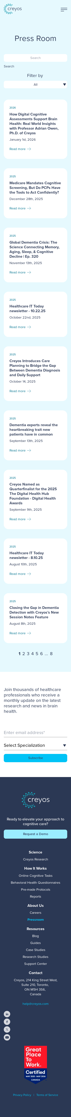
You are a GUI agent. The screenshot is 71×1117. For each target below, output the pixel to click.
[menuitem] (35, 852)
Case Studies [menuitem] (35, 949)
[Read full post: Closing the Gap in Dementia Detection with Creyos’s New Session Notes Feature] (35, 618)
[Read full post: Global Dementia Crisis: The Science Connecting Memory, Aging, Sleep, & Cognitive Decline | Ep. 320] (35, 255)
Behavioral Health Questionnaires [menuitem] (35, 882)
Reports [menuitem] (35, 896)
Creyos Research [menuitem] (35, 859)
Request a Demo (35, 834)
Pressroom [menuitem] (35, 919)
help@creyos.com (36, 1003)
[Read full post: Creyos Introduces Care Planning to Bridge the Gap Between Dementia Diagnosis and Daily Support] (35, 373)
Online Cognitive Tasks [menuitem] (35, 875)
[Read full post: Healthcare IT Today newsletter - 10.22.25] (35, 314)
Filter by (35, 76)
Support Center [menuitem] (35, 963)
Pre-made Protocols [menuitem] (35, 889)
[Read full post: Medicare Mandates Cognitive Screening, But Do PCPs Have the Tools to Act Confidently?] (35, 193)
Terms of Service (47, 1095)
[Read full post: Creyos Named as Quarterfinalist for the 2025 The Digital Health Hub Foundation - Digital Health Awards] (35, 499)
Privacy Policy (22, 1095)
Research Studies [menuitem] (35, 956)
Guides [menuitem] (35, 942)
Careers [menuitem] (35, 912)
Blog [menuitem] (35, 935)
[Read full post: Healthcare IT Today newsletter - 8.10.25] (35, 561)
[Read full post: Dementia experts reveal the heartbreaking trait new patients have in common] (35, 435)
